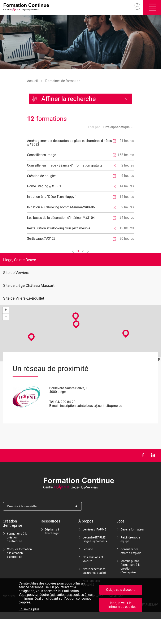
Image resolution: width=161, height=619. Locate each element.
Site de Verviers (16, 272)
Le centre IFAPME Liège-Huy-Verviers (95, 539)
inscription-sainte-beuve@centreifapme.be (91, 406)
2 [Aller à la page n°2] (83, 251)
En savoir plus (29, 609)
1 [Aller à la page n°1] (78, 251)
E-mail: (54, 406)
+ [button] (5, 310)
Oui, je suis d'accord (120, 590)
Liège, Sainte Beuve (19, 260)
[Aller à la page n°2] (88, 251)
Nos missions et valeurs (93, 559)
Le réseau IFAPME (94, 529)
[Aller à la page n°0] (73, 251)
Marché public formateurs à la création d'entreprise (130, 566)
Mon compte (136, 6)
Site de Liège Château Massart (29, 285)
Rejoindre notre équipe (130, 539)
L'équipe (88, 549)
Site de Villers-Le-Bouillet (23, 298)
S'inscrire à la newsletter (22, 506)
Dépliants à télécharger (52, 531)
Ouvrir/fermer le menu (151, 7)
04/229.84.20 (65, 402)
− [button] (5, 316)
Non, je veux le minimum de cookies (120, 605)
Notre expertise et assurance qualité (94, 570)
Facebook (143, 455)
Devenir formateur (132, 529)
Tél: (52, 402)
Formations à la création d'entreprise (17, 537)
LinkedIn (153, 455)
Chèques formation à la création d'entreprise (19, 553)
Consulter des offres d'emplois (131, 551)
